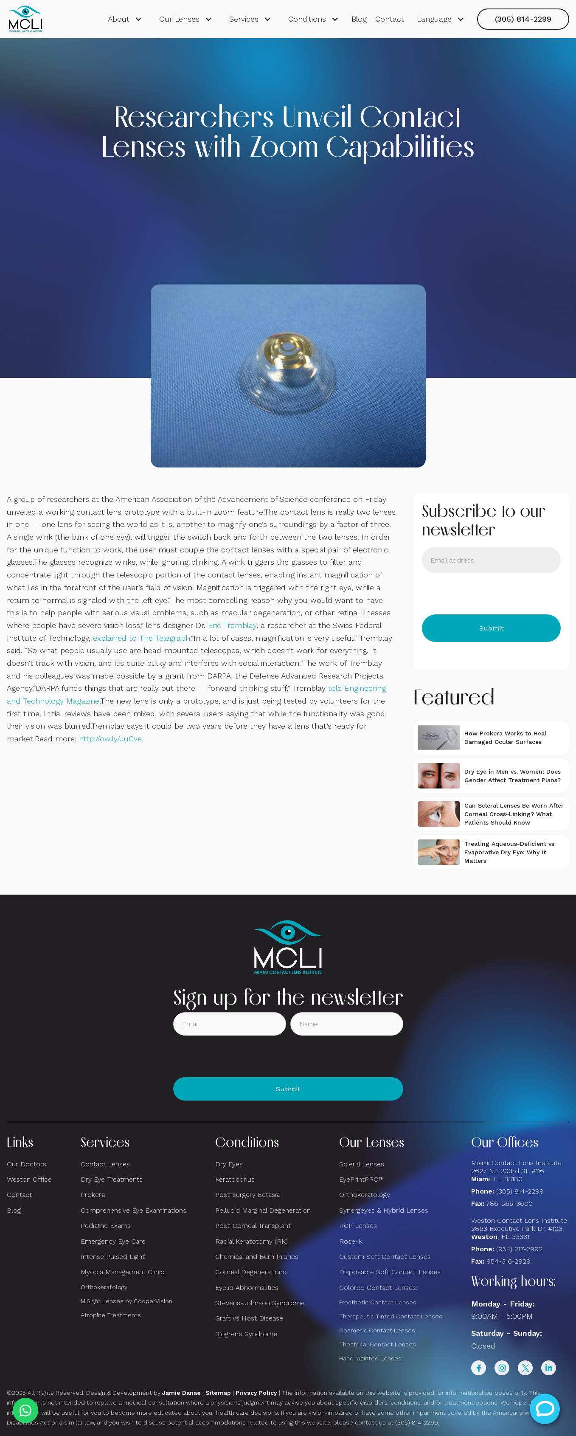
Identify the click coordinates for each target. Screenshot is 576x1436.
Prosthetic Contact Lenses (377, 1302)
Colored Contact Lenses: (378, 1288)
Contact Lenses (105, 1164)
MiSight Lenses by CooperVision (126, 1301)
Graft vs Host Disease (249, 1318)
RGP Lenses (358, 1226)
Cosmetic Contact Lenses (377, 1330)
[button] (125, 19)
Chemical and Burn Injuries (256, 1257)
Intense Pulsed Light (113, 1257)
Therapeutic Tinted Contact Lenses (390, 1316)
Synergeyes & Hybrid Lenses (383, 1210)
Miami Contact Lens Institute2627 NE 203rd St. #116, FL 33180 (516, 1171)
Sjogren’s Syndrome (246, 1334)
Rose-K (350, 1241)
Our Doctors (26, 1164)
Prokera (93, 1195)
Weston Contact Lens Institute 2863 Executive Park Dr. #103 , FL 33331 (520, 1228)
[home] (25, 19)
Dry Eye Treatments (112, 1179)
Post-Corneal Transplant (253, 1226)
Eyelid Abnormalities (246, 1288)
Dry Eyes (229, 1164)
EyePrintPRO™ (361, 1179)
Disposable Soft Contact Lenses (390, 1272)
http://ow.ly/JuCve (110, 738)
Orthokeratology (104, 1287)
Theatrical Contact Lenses (377, 1344)
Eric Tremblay (232, 625)
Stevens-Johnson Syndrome (260, 1303)
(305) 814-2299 (523, 18)
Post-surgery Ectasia (247, 1195)
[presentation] (486, 593)
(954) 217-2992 (519, 1249)
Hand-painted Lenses (370, 1358)
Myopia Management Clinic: (123, 1272)
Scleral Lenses (361, 1164)
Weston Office (29, 1179)
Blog (359, 18)
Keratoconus (235, 1179)
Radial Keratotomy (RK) (251, 1241)
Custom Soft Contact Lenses (385, 1257)
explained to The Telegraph (141, 638)
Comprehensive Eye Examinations (133, 1210)
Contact (389, 18)
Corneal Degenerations (250, 1272)
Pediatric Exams (106, 1226)
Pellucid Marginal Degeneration (263, 1210)
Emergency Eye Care (113, 1241)
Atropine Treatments (111, 1315)
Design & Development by (143, 1392)
